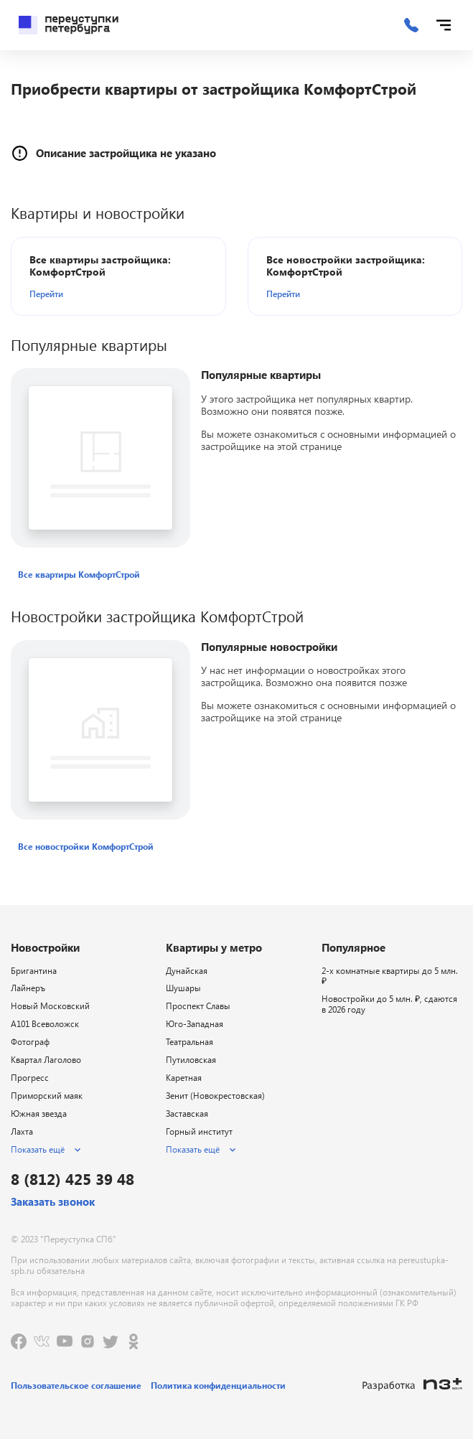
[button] (112, 294)
